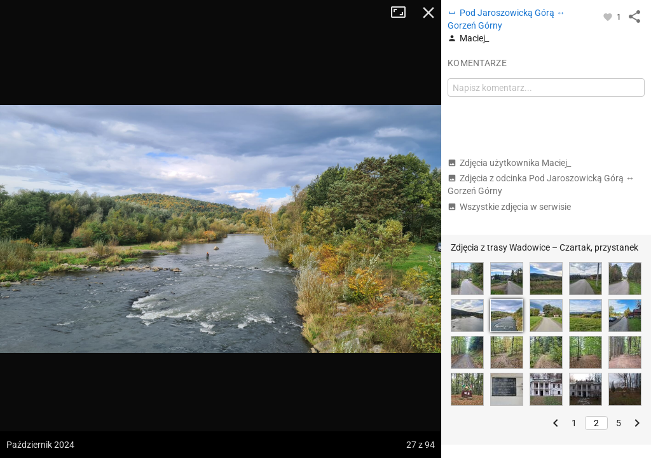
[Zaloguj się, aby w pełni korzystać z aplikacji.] (609, 16)
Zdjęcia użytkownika (509, 163)
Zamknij (428, 12)
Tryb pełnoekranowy (403, 12)
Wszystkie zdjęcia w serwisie (509, 207)
